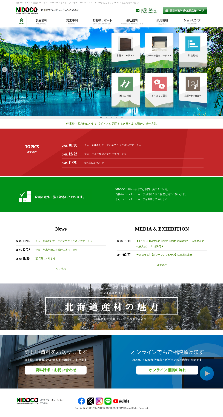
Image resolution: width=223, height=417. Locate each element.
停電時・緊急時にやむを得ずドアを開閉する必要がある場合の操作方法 (111, 123)
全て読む (32, 152)
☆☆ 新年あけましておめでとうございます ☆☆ (112, 145)
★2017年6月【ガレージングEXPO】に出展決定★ (164, 254)
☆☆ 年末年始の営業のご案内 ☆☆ (105, 153)
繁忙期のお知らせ (94, 162)
